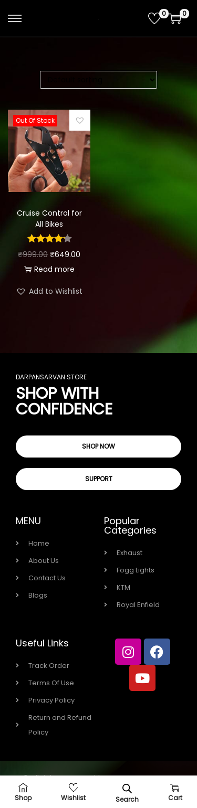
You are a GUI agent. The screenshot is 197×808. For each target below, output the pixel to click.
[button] (79, 120)
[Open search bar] (127, 788)
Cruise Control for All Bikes (49, 218)
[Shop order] (98, 79)
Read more (49, 269)
